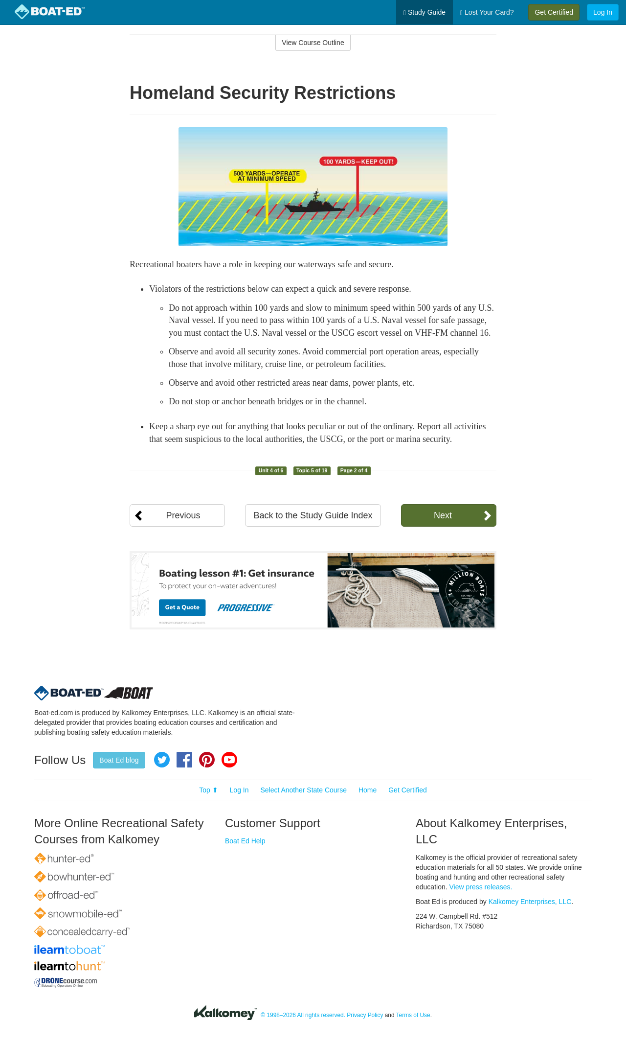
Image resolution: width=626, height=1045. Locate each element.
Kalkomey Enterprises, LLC (530, 902)
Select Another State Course (303, 790)
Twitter (162, 759)
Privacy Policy (365, 1015)
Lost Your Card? (487, 12)
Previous (183, 515)
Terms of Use (413, 1015)
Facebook (184, 759)
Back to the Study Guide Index (312, 515)
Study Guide (424, 12)
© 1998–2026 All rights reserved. (303, 1015)
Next (443, 515)
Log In (602, 12)
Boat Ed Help (245, 841)
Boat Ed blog (118, 760)
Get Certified (554, 12)
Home (367, 790)
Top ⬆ (208, 790)
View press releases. (481, 887)
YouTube (229, 759)
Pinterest (207, 759)
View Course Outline (313, 42)
